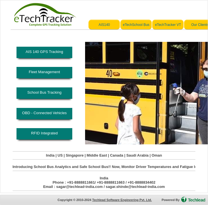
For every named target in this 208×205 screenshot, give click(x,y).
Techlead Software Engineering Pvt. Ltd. (122, 200)
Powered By (171, 200)
